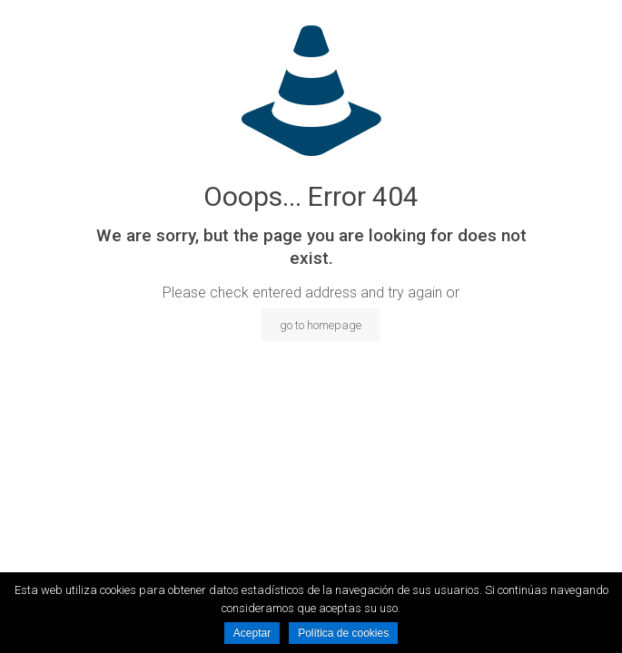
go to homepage (320, 325)
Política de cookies (343, 633)
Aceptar (252, 633)
